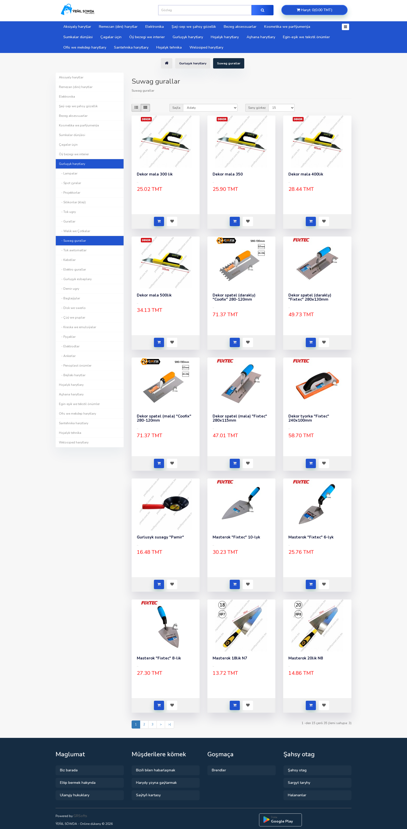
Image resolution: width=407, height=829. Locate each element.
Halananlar (297, 795)
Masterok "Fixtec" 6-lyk (311, 537)
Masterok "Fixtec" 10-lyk (236, 537)
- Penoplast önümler (75, 365)
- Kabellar (67, 260)
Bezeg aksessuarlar (240, 26)
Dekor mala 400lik (305, 174)
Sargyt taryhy (299, 782)
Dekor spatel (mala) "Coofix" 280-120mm (164, 418)
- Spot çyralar (70, 183)
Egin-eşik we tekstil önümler (306, 37)
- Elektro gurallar (72, 269)
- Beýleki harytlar (72, 375)
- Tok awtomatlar (72, 250)
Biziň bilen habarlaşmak (155, 770)
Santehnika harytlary (131, 47)
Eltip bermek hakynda (78, 782)
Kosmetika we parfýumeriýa (287, 26)
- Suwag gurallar (72, 241)
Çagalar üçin (110, 37)
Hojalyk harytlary (225, 37)
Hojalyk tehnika (169, 47)
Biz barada (69, 770)
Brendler (219, 770)
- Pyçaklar (67, 337)
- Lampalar (68, 173)
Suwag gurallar (228, 63)
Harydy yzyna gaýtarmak (156, 782)
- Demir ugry (69, 289)
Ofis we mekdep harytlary (84, 47)
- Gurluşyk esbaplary (75, 279)
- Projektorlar (69, 193)
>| (169, 724)
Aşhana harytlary (261, 37)
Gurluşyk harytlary (188, 37)
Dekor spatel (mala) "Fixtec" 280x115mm (240, 418)
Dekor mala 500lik (154, 295)
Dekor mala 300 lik (155, 174)
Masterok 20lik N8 (305, 658)
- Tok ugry (67, 212)
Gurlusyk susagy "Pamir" (160, 537)
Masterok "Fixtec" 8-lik (159, 658)
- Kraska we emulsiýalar (77, 327)
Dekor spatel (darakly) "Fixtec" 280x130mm (309, 297)
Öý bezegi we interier (147, 37)
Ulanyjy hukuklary (74, 795)
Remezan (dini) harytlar (118, 26)
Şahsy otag (297, 770)
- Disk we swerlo (72, 308)
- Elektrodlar (69, 346)
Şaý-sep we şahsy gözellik (194, 26)
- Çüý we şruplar (72, 317)
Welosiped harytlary (206, 47)
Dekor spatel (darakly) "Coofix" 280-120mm (234, 297)
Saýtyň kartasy (148, 795)
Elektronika (154, 26)
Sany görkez (257, 108)
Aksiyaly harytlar (77, 26)
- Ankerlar (67, 356)
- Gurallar (67, 221)
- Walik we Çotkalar (74, 231)
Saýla (176, 108)
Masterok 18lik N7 (230, 658)
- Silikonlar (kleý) (72, 202)
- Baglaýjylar (69, 298)
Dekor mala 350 (228, 174)
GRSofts (80, 815)
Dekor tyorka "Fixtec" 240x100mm (308, 418)
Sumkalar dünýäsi (78, 37)
